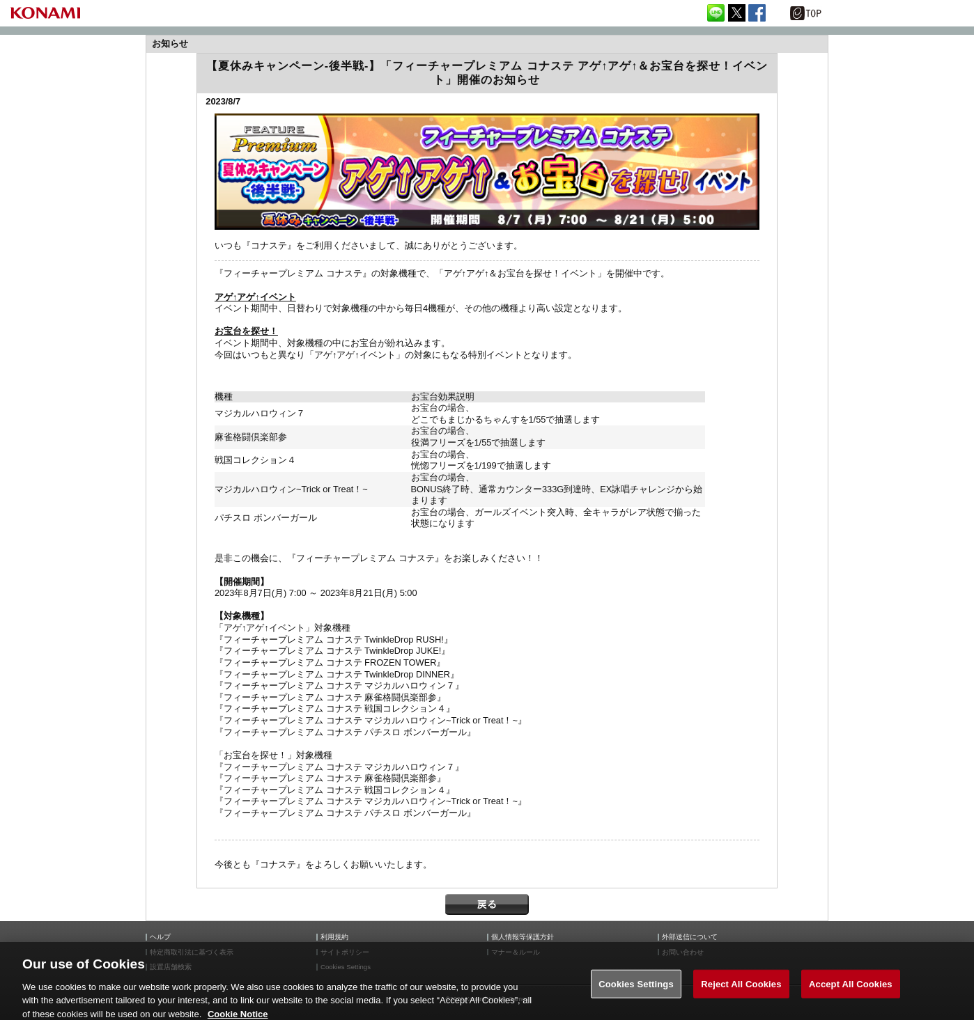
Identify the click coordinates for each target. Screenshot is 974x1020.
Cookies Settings (636, 994)
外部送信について (690, 937)
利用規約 (334, 937)
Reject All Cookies (741, 994)
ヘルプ (160, 937)
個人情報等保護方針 (522, 937)
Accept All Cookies (850, 994)
